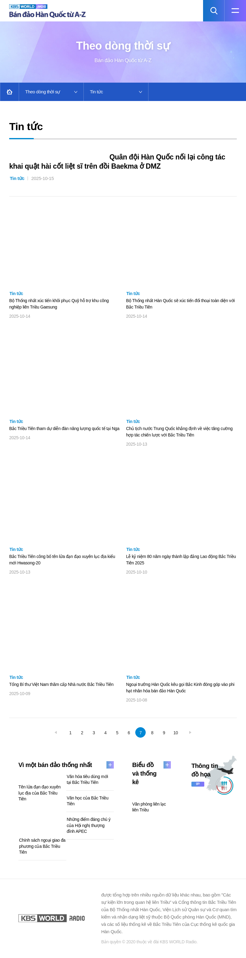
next (190, 733)
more (110, 765)
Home (9, 92)
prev (55, 733)
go (198, 783)
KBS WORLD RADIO (51, 918)
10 (175, 733)
